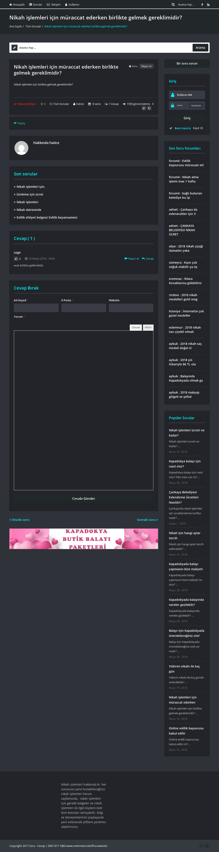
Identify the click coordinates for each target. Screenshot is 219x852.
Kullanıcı (72, 4)
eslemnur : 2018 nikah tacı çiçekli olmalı (185, 329)
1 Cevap (112, 104)
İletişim (54, 4)
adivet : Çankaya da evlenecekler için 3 (183, 211)
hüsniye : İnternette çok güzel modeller (186, 313)
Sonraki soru (147, 520)
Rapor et (146, 66)
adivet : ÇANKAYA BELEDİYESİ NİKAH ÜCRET (182, 230)
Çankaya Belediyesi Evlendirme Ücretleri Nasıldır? (184, 497)
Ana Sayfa (15, 26)
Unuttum (196, 105)
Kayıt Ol (198, 128)
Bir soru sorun (187, 63)
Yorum (19, 317)
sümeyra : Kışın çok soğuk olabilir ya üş (183, 264)
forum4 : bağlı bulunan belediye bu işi (185, 195)
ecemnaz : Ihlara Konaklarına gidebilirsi (185, 281)
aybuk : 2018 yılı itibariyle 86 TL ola (182, 362)
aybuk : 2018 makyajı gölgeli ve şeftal (184, 394)
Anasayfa (16, 4)
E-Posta (67, 300)
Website (114, 300)
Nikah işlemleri (26, 202)
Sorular (35, 4)
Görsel (136, 327)
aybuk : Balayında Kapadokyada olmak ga (186, 378)
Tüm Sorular (33, 26)
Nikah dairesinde (27, 210)
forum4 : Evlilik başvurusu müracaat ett (186, 163)
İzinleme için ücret (28, 194)
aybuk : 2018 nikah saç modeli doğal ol (185, 346)
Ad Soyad (21, 300)
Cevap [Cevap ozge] (148, 258)
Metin (148, 327)
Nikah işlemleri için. (29, 187)
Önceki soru (19, 520)
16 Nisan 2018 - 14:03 (40, 258)
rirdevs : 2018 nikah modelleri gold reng (183, 297)
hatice (78, 104)
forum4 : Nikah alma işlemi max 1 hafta (184, 179)
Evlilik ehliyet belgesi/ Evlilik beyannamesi (45, 217)
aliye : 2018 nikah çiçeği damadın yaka (186, 248)
